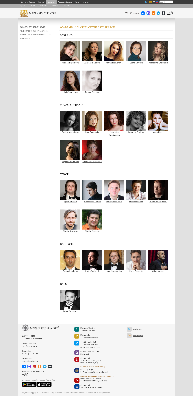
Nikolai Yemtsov (92, 231)
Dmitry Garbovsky (92, 271)
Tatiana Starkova (92, 92)
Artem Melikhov (136, 201)
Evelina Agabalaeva (70, 132)
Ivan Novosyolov (114, 271)
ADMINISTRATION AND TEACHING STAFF (35, 35)
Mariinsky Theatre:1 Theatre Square (87, 329)
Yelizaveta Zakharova (92, 161)
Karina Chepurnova (70, 62)
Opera (22, 6)
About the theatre (65, 2)
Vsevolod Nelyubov (158, 201)
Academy (66, 6)
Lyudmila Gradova (136, 132)
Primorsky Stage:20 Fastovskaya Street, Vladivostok (92, 370)
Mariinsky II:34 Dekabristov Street (89, 336)
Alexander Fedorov (92, 201)
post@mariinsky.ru (29, 346)
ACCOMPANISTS (26, 39)
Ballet (32, 6)
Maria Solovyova (70, 92)
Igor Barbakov (70, 201)
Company (51, 2)
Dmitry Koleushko (114, 201)
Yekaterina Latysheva (158, 62)
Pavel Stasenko (136, 271)
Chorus (55, 6)
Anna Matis (158, 132)
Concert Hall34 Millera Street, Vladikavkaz (92, 386)
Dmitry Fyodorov (70, 271)
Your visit (41, 2)
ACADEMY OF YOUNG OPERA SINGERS (34, 31)
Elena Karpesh (136, 62)
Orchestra (43, 6)
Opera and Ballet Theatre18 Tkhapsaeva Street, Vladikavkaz (94, 380)
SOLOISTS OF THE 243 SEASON (33, 27)
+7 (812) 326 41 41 (30, 353)
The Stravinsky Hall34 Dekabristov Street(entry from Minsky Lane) (90, 344)
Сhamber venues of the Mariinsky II (89, 352)
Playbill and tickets (27, 2)
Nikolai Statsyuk (70, 231)
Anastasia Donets (92, 62)
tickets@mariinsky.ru (30, 361)
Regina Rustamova (70, 161)
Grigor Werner (158, 271)
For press (85, 2)
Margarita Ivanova (114, 62)
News (77, 2)
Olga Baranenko (92, 132)
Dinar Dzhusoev (70, 311)
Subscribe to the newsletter (33, 371)
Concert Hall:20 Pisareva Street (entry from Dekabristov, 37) (90, 360)
